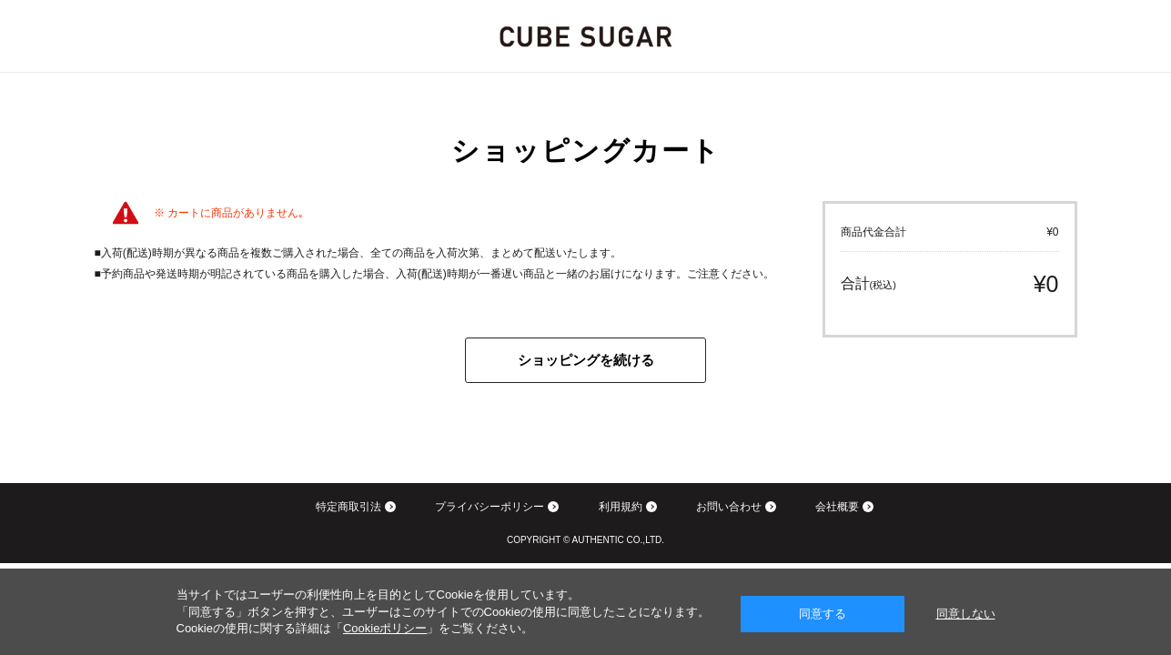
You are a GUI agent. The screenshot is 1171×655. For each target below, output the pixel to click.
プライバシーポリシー (489, 507)
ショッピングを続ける (586, 360)
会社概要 (837, 507)
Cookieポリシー (385, 628)
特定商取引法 (348, 507)
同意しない (965, 613)
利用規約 (620, 507)
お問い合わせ (729, 507)
